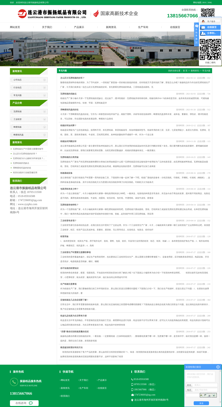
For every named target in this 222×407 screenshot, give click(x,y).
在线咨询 (21, 403)
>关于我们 (83, 380)
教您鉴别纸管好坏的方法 (71, 347)
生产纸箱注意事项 (68, 284)
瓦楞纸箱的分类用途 (69, 157)
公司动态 (17, 80)
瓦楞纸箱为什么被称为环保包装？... (29, 158)
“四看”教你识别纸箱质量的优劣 (74, 331)
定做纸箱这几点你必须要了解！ (74, 300)
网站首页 (15, 27)
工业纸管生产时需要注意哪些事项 (75, 252)
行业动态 (17, 87)
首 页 (185, 70)
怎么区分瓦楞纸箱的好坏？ (25, 153)
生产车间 (143, 27)
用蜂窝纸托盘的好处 (22, 168)
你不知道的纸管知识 (69, 268)
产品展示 (79, 27)
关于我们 (47, 27)
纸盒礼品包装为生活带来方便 (73, 316)
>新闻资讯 (65, 388)
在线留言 (175, 27)
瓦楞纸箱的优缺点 (21, 163)
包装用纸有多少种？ (69, 189)
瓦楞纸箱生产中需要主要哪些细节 (28, 149)
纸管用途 (64, 236)
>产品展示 (102, 380)
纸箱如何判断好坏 (68, 141)
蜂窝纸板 (17, 127)
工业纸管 (17, 119)
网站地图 (197, 2)
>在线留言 (102, 388)
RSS (204, 2)
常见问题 (17, 95)
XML (210, 2)
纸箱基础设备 (66, 173)
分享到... (211, 33)
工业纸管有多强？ (68, 220)
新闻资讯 (111, 27)
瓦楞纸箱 (17, 111)
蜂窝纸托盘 (18, 135)
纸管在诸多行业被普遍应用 (25, 172)
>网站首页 (65, 380)
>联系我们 (65, 396)
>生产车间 (83, 388)
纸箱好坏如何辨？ (68, 125)
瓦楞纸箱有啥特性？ (69, 205)
